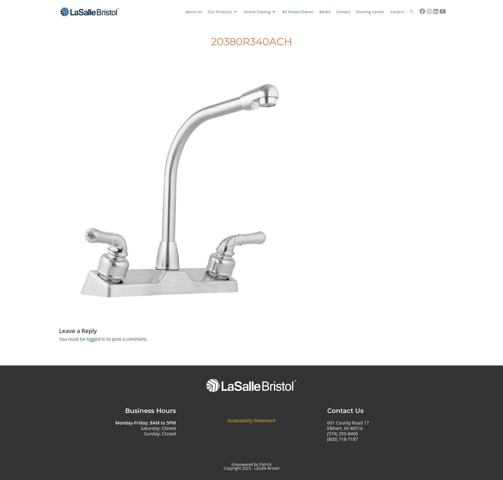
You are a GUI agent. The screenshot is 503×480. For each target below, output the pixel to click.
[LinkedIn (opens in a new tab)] (435, 11)
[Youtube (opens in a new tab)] (443, 11)
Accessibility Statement (251, 420)
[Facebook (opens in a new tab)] (422, 11)
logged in (95, 339)
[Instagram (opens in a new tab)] (429, 11)
